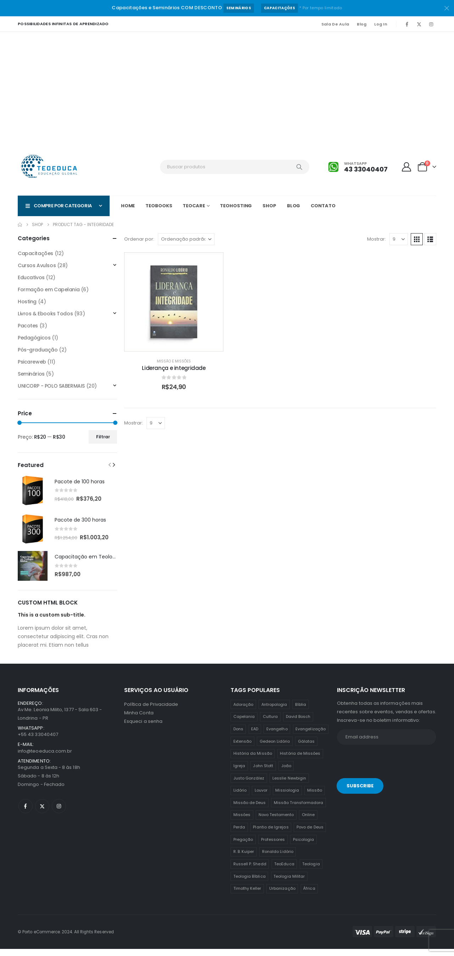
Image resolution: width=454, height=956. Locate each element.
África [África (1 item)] (309, 895)
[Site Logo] (50, 167)
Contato (323, 205)
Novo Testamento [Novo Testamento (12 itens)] (276, 822)
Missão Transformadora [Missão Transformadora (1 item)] (298, 809)
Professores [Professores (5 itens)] (273, 846)
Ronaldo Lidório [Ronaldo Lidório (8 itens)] (277, 858)
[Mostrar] (398, 239)
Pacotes (28, 325)
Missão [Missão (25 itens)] (314, 797)
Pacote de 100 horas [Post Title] (80, 481)
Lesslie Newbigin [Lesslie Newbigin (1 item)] (289, 785)
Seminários (238, 8)
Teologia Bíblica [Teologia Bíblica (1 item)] (249, 883)
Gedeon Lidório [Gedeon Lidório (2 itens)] (275, 748)
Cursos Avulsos (37, 265)
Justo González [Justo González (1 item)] (249, 785)
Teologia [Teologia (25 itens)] (311, 871)
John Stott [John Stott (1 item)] (263, 773)
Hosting (27, 301)
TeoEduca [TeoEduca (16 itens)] (284, 871)
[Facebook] (407, 24)
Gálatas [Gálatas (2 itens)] (306, 748)
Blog (361, 24)
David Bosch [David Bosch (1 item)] (298, 723)
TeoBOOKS (158, 205)
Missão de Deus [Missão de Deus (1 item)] (249, 809)
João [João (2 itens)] (286, 773)
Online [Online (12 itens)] (308, 822)
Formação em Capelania (48, 289)
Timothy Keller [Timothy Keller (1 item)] (247, 895)
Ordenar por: (139, 239)
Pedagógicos (34, 337)
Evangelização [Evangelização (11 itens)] (310, 736)
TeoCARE (194, 205)
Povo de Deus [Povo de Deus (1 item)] (310, 834)
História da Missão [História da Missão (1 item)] (252, 760)
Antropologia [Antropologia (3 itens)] (274, 711)
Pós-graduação (38, 349)
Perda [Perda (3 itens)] (239, 834)
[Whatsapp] (358, 167)
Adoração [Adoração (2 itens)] (243, 711)
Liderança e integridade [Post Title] (173, 368)
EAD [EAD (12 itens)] (254, 736)
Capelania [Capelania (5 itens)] (244, 723)
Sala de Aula (335, 24)
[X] (419, 24)
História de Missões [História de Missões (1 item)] (300, 760)
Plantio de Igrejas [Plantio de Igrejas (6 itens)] (270, 834)
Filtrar (103, 437)
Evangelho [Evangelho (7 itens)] (277, 736)
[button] (417, 239)
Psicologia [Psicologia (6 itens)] (303, 846)
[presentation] (385, 770)
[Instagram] (431, 24)
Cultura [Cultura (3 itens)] (270, 723)
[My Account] (406, 166)
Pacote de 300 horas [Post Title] (80, 519)
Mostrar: (376, 239)
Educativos (31, 277)
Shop (269, 205)
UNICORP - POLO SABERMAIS (51, 385)
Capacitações (279, 8)
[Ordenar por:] (186, 239)
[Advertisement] (227, 85)
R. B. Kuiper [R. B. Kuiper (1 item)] (243, 858)
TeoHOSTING (236, 205)
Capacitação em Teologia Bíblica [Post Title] (96, 556)
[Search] (299, 167)
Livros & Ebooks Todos (45, 313)
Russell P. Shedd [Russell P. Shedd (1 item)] (249, 871)
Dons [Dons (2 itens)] (238, 736)
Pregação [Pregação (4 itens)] (243, 846)
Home (128, 205)
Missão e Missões (174, 361)
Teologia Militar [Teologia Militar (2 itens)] (289, 883)
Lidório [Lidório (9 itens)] (240, 797)
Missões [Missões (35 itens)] (241, 822)
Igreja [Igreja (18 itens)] (239, 773)
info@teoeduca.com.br (45, 758)
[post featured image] (33, 490)
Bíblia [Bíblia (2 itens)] (300, 711)
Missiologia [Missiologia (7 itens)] (287, 797)
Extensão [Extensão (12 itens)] (242, 748)
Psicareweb (32, 361)
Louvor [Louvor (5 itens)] (261, 797)
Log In (380, 24)
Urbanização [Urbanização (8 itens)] (282, 895)
